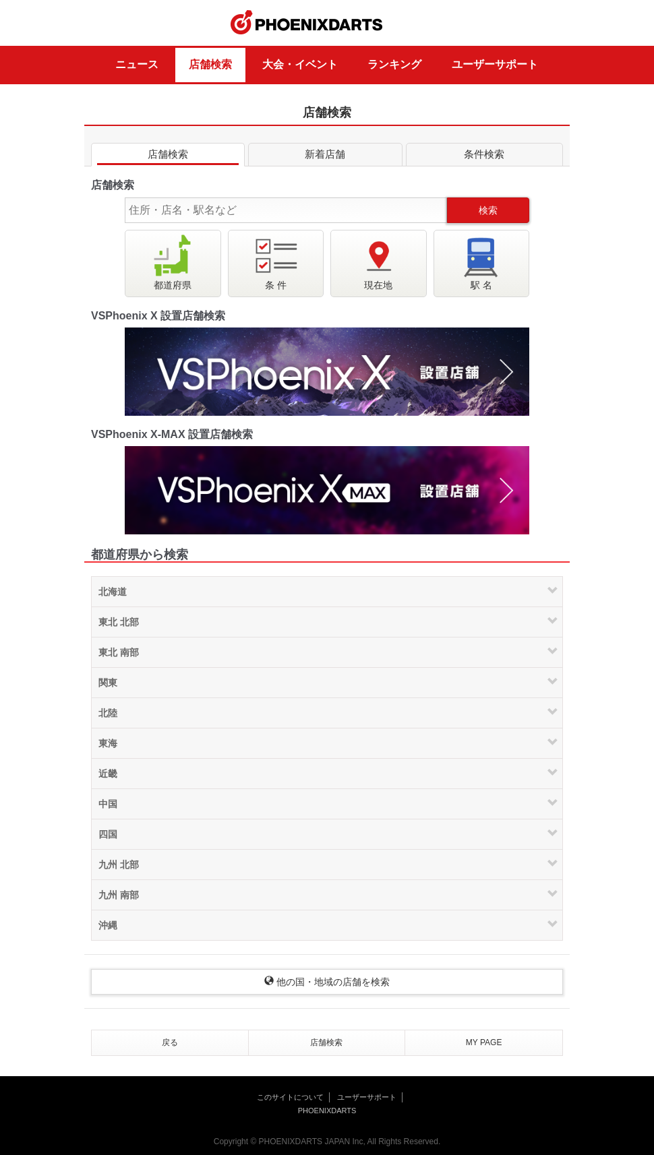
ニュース (136, 64)
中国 (107, 804)
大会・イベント (300, 64)
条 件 (276, 261)
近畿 (107, 773)
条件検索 (484, 156)
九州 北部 (118, 864)
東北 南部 (118, 652)
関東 (107, 682)
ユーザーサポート (495, 64)
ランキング (394, 64)
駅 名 (481, 261)
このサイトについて (290, 1097)
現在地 (378, 261)
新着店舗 (325, 156)
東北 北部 (118, 622)
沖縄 (107, 925)
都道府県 (173, 261)
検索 (488, 210)
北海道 (112, 591)
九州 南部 (118, 894)
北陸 (107, 713)
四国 (107, 834)
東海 (107, 743)
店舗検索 (210, 64)
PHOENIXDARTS (307, 23)
